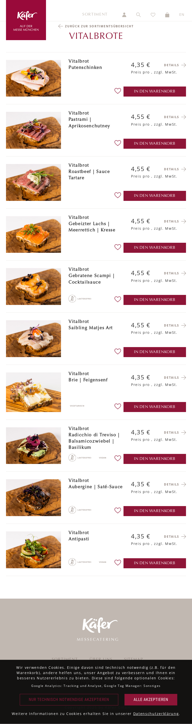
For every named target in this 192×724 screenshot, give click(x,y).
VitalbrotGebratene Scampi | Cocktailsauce (91, 276)
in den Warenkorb (155, 92)
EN (182, 14)
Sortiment (95, 15)
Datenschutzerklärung (156, 713)
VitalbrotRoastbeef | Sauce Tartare (89, 172)
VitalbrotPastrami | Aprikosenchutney (89, 119)
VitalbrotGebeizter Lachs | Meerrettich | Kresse (92, 224)
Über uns (101, 660)
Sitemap (133, 660)
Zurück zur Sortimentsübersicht (99, 26)
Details (171, 65)
